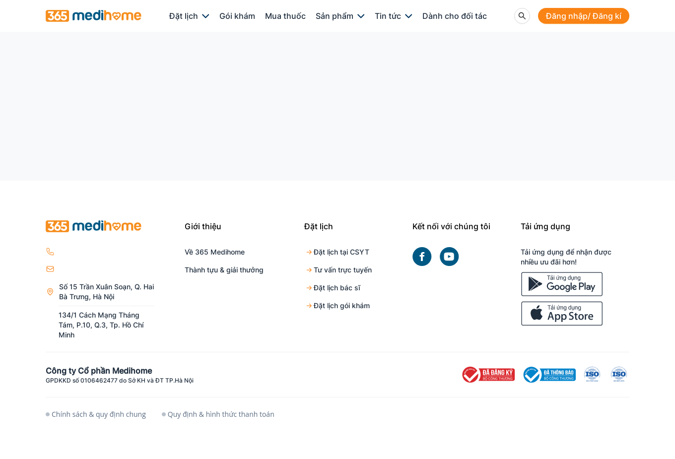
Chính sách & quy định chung (96, 414)
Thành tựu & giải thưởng (224, 269)
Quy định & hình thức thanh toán (218, 414)
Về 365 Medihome (215, 252)
